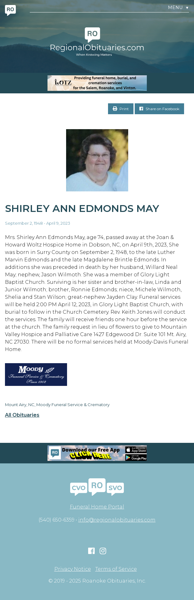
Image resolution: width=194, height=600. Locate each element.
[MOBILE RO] (97, 83)
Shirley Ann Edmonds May (82, 208)
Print (121, 108)
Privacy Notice (72, 569)
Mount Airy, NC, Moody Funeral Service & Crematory (57, 404)
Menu (178, 7)
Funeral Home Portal (97, 507)
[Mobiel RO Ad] (97, 453)
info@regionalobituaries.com (117, 520)
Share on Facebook (159, 108)
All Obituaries (22, 415)
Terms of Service (116, 569)
